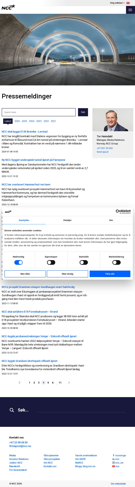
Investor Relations (19, 459)
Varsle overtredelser (86, 455)
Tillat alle (110, 274)
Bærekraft (14, 466)
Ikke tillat (25, 274)
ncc (115, 458)
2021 (53, 121)
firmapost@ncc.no (20, 446)
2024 (31, 121)
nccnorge (119, 455)
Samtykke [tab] (24, 220)
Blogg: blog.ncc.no (85, 466)
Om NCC (48, 462)
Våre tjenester (51, 455)
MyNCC (79, 462)
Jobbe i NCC (15, 462)
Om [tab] (111, 220)
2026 (17, 121)
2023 (39, 121)
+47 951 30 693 (105, 148)
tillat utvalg (67, 274)
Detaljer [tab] (68, 220)
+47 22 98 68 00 (18, 442)
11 (60, 382)
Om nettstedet (118, 483)
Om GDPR (80, 459)
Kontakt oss (50, 466)
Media (12, 455)
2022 (46, 121)
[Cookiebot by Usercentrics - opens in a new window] (118, 212)
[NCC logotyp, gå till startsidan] (8, 7)
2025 (24, 121)
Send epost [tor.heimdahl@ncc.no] (102, 151)
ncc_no (117, 462)
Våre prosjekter (52, 459)
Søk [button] (83, 112)
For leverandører (18, 470)
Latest (8, 121)
